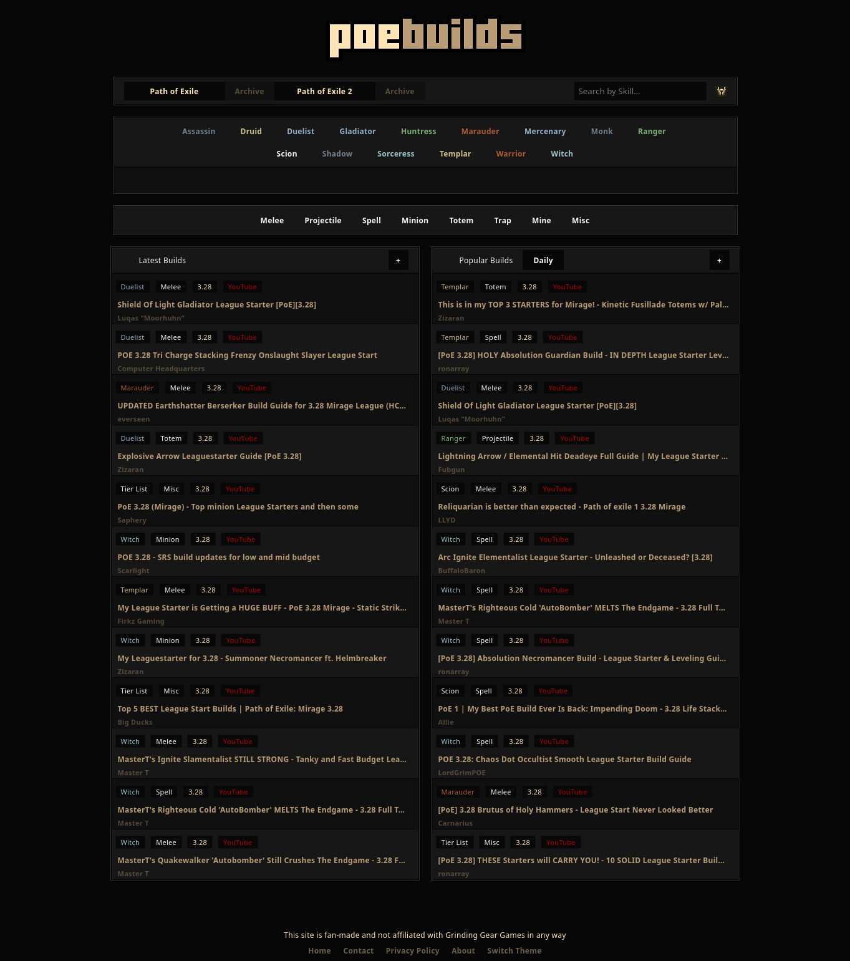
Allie (446, 722)
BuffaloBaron (462, 570)
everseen (134, 418)
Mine (541, 220)
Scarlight (134, 570)
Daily (543, 260)
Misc (580, 220)
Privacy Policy (413, 950)
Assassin (198, 131)
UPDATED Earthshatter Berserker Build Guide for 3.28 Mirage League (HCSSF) (263, 405)
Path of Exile (174, 91)
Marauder (480, 131)
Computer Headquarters (161, 368)
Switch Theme (515, 950)
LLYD (447, 519)
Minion (415, 220)
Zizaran (131, 469)
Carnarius (455, 823)
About (463, 950)
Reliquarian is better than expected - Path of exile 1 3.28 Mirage (562, 506)
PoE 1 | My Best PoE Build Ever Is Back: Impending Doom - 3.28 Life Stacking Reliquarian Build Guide (583, 708)
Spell (371, 220)
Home (319, 950)
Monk (602, 131)
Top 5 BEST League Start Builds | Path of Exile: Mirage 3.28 (231, 708)
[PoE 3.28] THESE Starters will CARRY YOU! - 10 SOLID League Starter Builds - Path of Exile (583, 860)
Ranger (652, 131)
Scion (287, 153)
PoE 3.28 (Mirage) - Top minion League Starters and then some (238, 506)
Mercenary (545, 131)
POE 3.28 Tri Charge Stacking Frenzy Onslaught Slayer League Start (248, 355)
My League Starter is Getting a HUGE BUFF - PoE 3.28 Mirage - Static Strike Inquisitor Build (263, 607)
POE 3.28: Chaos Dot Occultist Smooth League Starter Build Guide (565, 759)
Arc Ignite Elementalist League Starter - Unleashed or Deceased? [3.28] (575, 557)
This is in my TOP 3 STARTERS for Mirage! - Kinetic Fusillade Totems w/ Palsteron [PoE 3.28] (583, 304)
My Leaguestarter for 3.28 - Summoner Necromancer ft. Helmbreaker (252, 658)
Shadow (337, 153)
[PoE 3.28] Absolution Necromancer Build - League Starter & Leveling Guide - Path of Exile (583, 658)
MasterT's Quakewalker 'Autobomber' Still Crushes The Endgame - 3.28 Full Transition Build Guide (263, 860)
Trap (503, 220)
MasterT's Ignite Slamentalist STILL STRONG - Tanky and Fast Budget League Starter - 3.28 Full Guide (263, 759)
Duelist (300, 131)
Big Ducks (135, 722)
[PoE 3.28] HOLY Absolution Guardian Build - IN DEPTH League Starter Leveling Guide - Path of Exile (583, 355)
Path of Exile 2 (324, 91)
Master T (133, 772)
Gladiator (357, 131)
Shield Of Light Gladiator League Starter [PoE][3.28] (217, 304)
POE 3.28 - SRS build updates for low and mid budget (219, 557)
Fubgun (451, 469)
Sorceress (396, 153)
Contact (358, 950)
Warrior (511, 153)
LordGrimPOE (462, 772)
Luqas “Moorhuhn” (151, 317)
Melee (272, 220)
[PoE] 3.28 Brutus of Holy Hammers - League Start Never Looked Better (575, 809)
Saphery (132, 519)
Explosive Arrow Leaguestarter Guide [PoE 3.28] (210, 456)
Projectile (323, 220)
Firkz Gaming (141, 620)
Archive (249, 91)
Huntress (419, 131)
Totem (461, 220)
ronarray (454, 368)
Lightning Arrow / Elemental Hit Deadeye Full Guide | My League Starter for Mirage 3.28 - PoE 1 (583, 456)
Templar (455, 153)
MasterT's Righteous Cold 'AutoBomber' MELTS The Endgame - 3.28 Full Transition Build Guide (263, 809)
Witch (562, 153)
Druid (252, 131)
